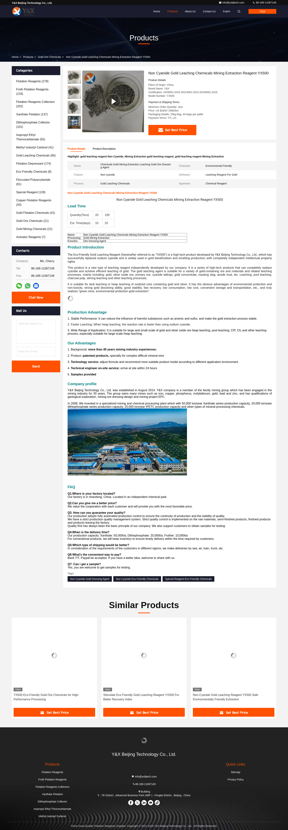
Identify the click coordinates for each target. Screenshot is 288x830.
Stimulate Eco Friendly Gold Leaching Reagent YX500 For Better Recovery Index (141, 697)
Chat (262, 11)
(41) (35, 147)
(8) (33, 171)
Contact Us (209, 11)
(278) (32, 81)
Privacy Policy (236, 779)
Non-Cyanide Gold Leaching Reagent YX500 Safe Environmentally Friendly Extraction (225, 697)
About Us (190, 11)
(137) (32, 114)
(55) (30, 137)
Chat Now (36, 297)
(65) (36, 155)
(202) (35, 104)
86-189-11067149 (264, 2)
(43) (33, 202)
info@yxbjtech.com (232, 2)
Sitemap (235, 772)
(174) (33, 163)
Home (156, 11)
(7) (30, 237)
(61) (33, 182)
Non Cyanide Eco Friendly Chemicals (137, 578)
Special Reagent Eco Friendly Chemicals (188, 578)
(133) (32, 91)
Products (173, 11)
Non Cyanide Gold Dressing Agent (89, 578)
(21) (32, 220)
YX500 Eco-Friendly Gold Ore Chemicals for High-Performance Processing (46, 697)
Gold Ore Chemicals (49, 56)
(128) (30, 192)
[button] (74, 127)
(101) (33, 124)
